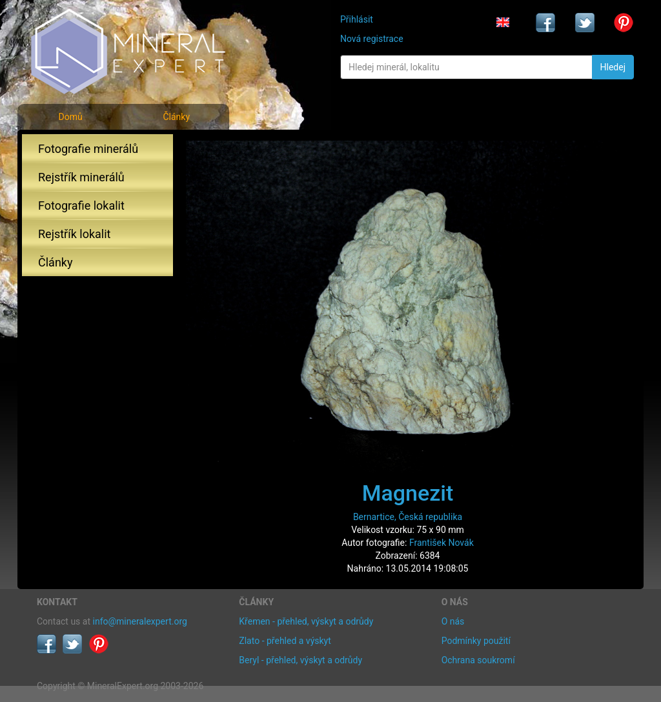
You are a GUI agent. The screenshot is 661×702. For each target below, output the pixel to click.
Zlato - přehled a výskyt (284, 641)
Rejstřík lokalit (74, 234)
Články (176, 117)
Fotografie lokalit (81, 205)
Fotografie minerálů (88, 148)
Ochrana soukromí (478, 660)
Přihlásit (356, 19)
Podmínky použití (476, 641)
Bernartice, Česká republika (407, 517)
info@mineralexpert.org (140, 621)
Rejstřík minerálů (81, 177)
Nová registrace (371, 39)
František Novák (441, 542)
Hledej (612, 67)
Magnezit (408, 493)
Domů (70, 117)
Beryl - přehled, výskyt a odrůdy (300, 660)
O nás (453, 621)
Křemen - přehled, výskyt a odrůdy (306, 621)
